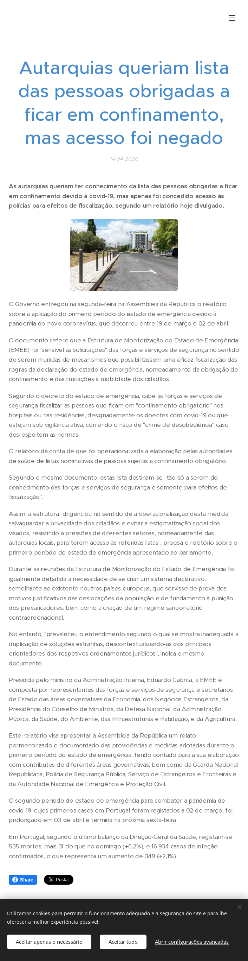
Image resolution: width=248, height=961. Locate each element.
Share (22, 880)
